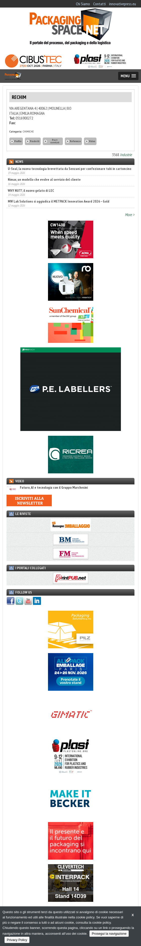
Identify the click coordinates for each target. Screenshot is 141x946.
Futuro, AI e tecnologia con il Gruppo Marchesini (47, 487)
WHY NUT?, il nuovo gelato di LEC (31, 190)
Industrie (126, 154)
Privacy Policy (17, 940)
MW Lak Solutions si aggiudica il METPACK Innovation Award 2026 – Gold (58, 201)
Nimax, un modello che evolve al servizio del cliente (44, 179)
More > (129, 214)
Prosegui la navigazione (109, 933)
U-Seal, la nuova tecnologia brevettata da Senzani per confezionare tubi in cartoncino (69, 169)
